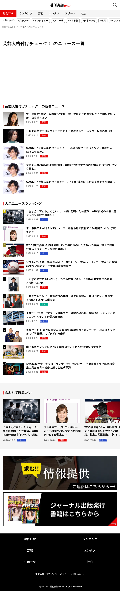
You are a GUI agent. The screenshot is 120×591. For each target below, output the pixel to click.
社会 (84, 13)
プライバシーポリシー (57, 574)
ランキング (25, 13)
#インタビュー (40, 20)
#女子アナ (23, 20)
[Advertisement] (60, 77)
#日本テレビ (89, 20)
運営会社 (39, 574)
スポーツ (70, 13)
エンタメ (54, 13)
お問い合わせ (78, 574)
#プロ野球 (58, 20)
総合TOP (8, 13)
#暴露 (103, 20)
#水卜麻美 (73, 20)
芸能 (40, 13)
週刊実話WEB (8, 27)
